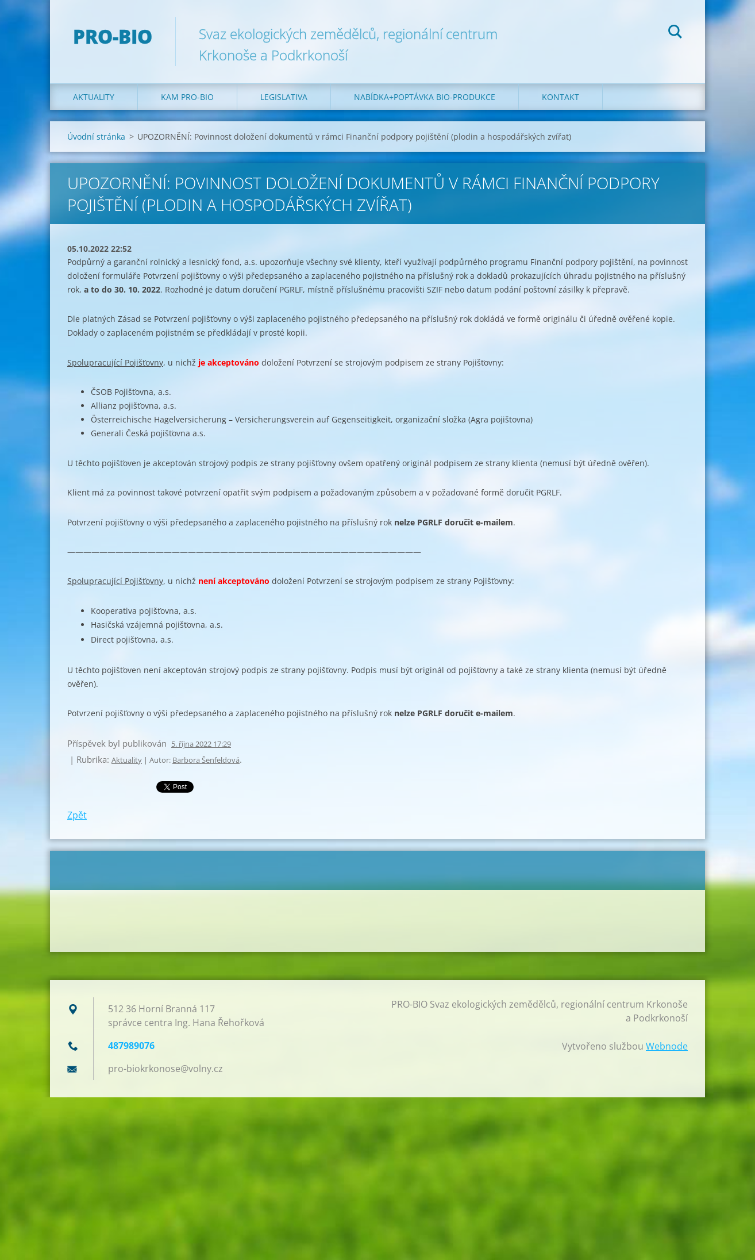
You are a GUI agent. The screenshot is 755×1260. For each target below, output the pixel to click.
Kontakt (560, 96)
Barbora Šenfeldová (206, 760)
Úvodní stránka (96, 136)
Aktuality (93, 96)
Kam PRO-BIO (187, 96)
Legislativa (283, 96)
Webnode (667, 1046)
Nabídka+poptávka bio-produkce (424, 96)
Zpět (77, 815)
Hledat (675, 33)
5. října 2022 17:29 (201, 744)
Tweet (169, 785)
